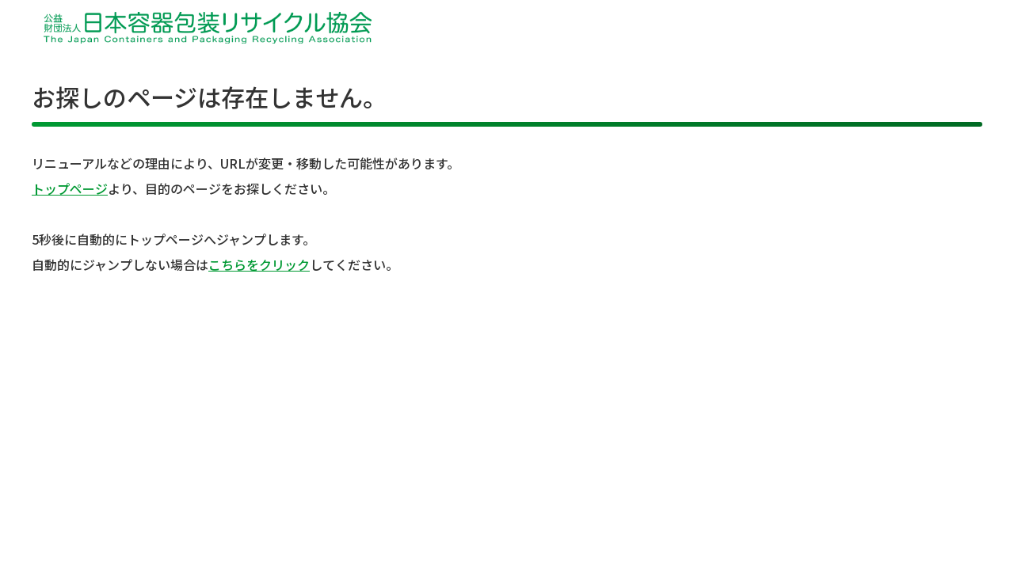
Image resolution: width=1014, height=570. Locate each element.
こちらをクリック (259, 264)
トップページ (70, 188)
